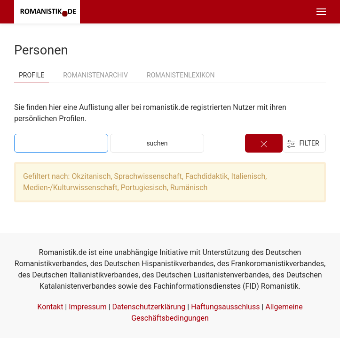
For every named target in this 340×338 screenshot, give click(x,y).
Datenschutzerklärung (149, 306)
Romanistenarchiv (95, 75)
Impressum (88, 306)
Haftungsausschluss (225, 306)
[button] (321, 11)
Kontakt (50, 306)
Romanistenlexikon (180, 75)
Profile (31, 75)
